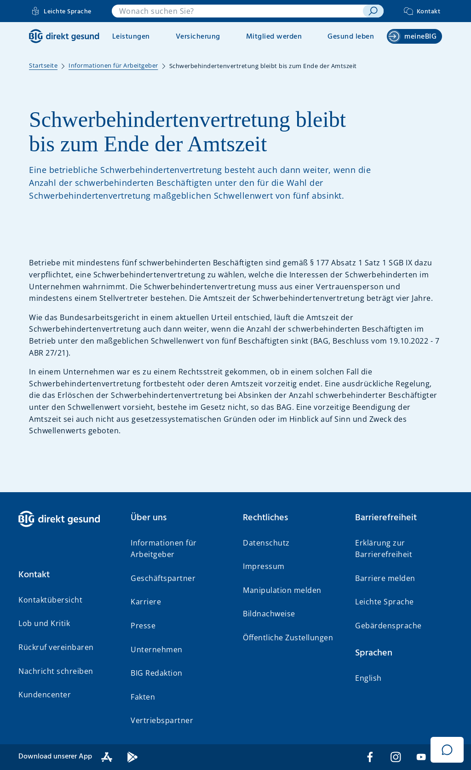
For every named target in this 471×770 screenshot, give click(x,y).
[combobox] (237, 11)
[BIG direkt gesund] (64, 36)
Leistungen (131, 37)
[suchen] (373, 11)
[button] (67, 575)
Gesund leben (350, 37)
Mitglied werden (274, 37)
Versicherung (198, 37)
